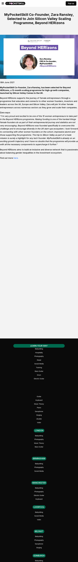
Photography (39, 356)
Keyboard (39, 400)
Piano (39, 408)
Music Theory (39, 404)
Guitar (39, 396)
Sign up (71, 3)
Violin (39, 422)
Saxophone (39, 411)
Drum (39, 375)
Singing (39, 415)
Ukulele (39, 419)
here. (16, 158)
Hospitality (39, 353)
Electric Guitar (39, 379)
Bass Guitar (39, 371)
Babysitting (39, 349)
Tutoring (39, 367)
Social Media (39, 364)
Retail (39, 360)
